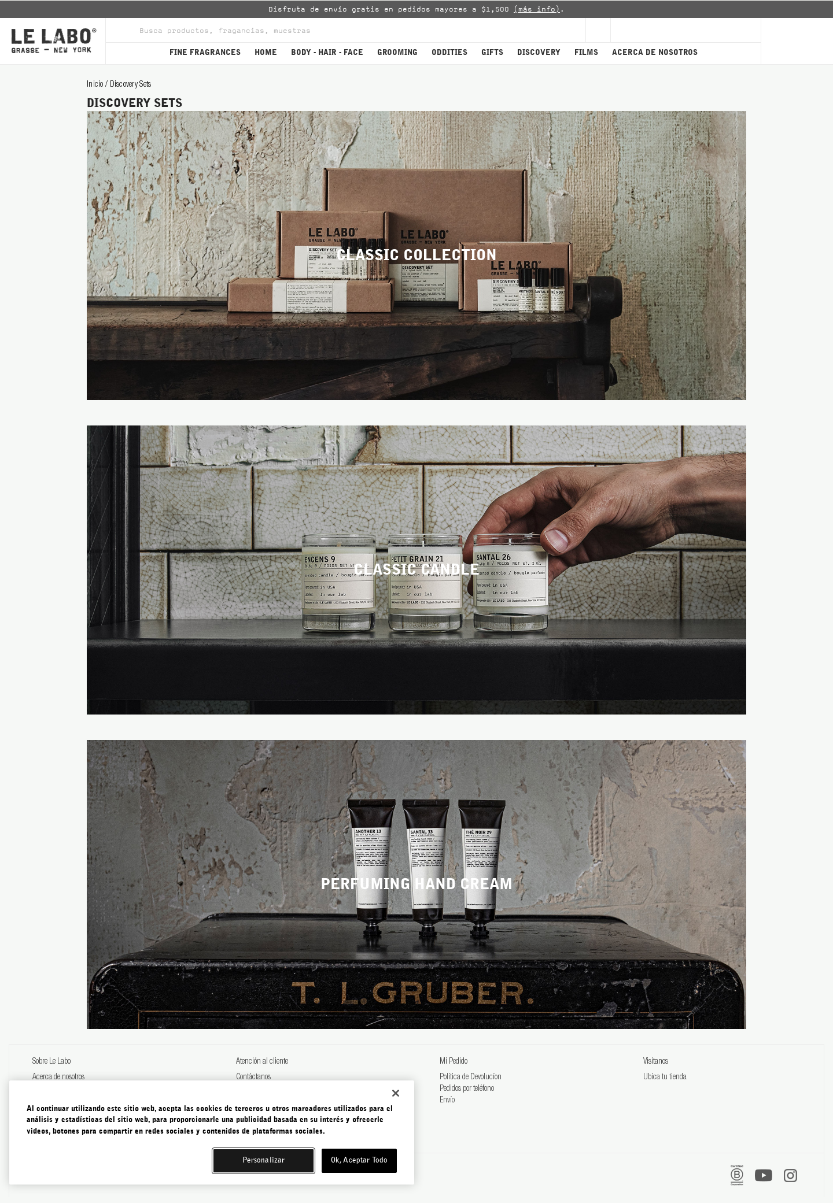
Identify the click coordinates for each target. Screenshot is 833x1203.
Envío (447, 1101)
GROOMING (397, 53)
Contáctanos (253, 1078)
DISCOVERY (539, 53)
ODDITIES (449, 53)
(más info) (537, 9)
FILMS (586, 53)
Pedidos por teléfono (467, 1089)
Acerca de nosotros (58, 1078)
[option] (416, 9)
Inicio (96, 85)
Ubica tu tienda (665, 1078)
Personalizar (263, 1160)
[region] (211, 1132)
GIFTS (492, 53)
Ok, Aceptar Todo (359, 1160)
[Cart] (797, 41)
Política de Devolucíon (471, 1078)
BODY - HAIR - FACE (327, 53)
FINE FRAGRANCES (205, 53)
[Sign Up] (598, 30)
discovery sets (131, 85)
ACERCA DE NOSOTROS (655, 53)
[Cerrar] (395, 1093)
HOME (266, 53)
